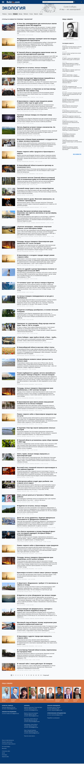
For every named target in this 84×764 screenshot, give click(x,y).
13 (38, 675)
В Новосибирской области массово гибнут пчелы (35, 347)
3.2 (9, 761)
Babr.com (13, 2)
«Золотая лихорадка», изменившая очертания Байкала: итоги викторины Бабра (34, 227)
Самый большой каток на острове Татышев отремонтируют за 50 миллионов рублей (72, 142)
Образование (24, 147)
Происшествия (25, 135)
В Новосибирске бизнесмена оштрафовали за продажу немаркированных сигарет (69, 135)
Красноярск (24, 48)
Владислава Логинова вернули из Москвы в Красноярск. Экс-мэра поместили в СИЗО (72, 48)
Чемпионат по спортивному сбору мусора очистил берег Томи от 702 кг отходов (36, 324)
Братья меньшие (20, 355)
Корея (34, 147)
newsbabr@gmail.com (12, 708)
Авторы (20, 14)
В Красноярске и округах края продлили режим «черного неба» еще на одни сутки (35, 102)
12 (36, 675)
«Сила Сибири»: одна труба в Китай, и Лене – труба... (37, 337)
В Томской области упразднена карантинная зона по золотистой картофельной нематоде (36, 53)
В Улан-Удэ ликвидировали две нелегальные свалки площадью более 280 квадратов (37, 24)
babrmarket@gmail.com (57, 714)
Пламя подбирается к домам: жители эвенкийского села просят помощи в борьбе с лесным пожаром (36, 374)
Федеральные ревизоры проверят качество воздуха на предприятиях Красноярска (37, 39)
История (26, 236)
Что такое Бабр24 (6, 746)
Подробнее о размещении (53, 717)
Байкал (40, 236)
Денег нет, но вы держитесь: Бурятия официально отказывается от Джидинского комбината (36, 518)
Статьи (31, 14)
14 (41, 675)
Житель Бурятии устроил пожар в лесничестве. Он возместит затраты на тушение (36, 128)
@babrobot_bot (55, 708)
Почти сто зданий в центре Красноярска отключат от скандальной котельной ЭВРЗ (37, 270)
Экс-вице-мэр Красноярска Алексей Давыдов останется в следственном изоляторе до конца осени (70, 100)
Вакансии (4, 748)
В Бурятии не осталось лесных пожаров (32, 67)
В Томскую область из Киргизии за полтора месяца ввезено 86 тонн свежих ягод (36, 90)
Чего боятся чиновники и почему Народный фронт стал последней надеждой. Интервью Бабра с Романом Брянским (36, 533)
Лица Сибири (67, 19)
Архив (40, 14)
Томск (23, 63)
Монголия (30, 147)
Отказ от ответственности (8, 740)
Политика (28, 222)
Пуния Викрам (70, 38)
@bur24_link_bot (33, 708)
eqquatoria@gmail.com (57, 710)
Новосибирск (32, 173)
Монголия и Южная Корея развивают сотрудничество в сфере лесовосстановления (37, 140)
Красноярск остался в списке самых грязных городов (37, 572)
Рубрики (15, 14)
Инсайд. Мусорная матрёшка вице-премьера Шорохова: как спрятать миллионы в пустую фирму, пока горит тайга (37, 212)
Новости (36, 14)
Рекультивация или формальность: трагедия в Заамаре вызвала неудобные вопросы (34, 609)
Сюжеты (10, 14)
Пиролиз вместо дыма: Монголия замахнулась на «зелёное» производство (35, 199)
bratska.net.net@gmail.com (12, 713)
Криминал (19, 184)
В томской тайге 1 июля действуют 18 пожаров (34, 663)
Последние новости (68, 43)
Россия (45, 527)
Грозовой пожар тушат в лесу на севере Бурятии (35, 188)
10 (31, 675)
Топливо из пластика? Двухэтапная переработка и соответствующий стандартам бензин (36, 79)
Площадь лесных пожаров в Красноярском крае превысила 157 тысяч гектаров (35, 242)
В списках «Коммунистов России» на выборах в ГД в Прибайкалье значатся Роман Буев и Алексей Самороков (71, 129)
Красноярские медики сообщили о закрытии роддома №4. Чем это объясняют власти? (70, 81)
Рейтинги (26, 14)
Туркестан (33, 97)
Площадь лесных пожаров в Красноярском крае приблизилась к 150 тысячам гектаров (35, 389)
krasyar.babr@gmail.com (34, 721)
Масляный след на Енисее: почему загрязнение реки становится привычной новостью (37, 623)
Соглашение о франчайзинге (8, 743)
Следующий (46, 675)
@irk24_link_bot (32, 714)
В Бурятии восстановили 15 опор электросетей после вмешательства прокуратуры (70, 122)
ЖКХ (18, 278)
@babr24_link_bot (11, 707)
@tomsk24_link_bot (33, 731)
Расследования (37, 632)
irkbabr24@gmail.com (33, 715)
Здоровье (24, 436)
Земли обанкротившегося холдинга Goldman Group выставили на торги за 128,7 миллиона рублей (71, 65)
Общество (24, 333)
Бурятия (23, 74)
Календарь (4, 754)
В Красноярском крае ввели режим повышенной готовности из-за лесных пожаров (35, 402)
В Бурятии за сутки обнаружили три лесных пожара (36, 595)
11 (33, 675)
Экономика (19, 97)
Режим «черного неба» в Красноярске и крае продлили (37, 545)
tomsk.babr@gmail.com (34, 733)
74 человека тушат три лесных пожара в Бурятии (35, 282)
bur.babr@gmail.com (33, 710)
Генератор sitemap (31, 761)
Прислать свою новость (29, 735)
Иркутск (48, 236)
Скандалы (33, 222)
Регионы (4, 14)
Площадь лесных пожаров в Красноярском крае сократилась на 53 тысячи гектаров (35, 558)
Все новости (77, 154)
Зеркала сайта (5, 756)
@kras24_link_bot (33, 720)
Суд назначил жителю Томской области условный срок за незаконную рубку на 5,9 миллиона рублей (36, 178)
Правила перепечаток (7, 742)
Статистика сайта (6, 751)
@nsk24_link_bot (33, 725)
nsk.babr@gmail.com (33, 727)
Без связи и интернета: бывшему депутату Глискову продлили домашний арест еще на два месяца (72, 94)
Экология (19, 48)
